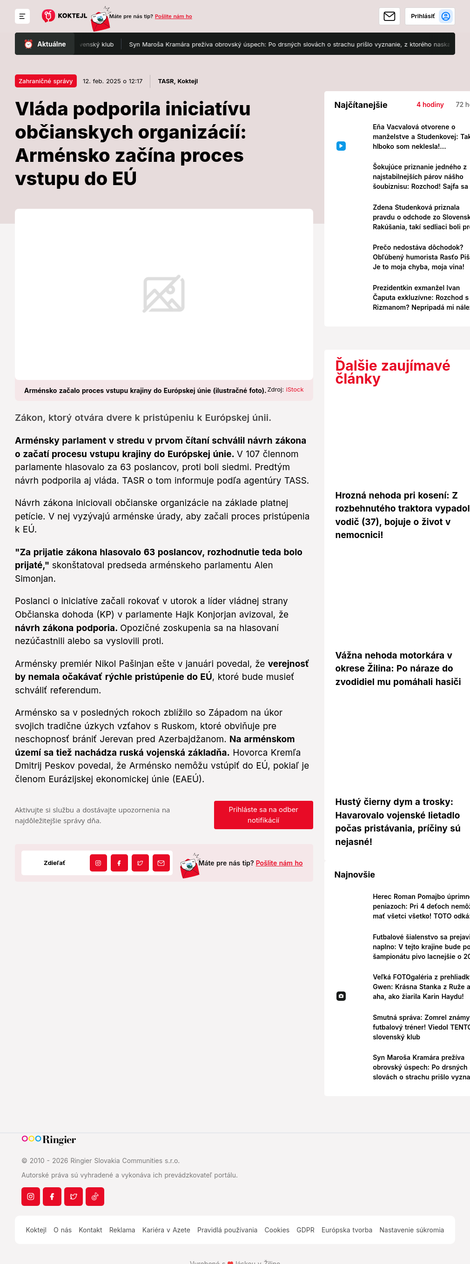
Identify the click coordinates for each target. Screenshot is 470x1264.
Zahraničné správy (46, 81)
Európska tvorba (347, 1230)
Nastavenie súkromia (412, 1230)
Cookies (277, 1230)
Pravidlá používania (227, 1230)
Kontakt (90, 1230)
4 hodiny (430, 104)
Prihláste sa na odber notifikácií (263, 815)
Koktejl (36, 1230)
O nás (63, 1230)
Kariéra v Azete (166, 1230)
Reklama (122, 1230)
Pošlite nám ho (173, 16)
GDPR (305, 1230)
